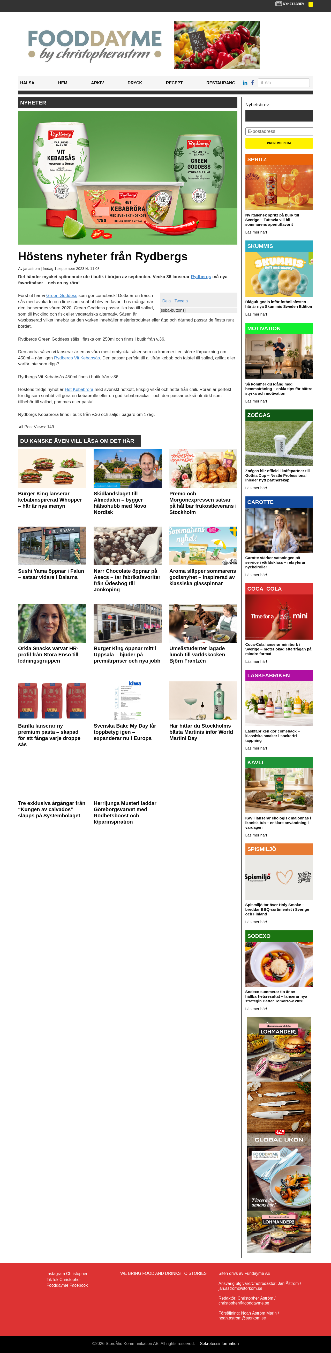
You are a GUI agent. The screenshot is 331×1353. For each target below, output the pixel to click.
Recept (174, 83)
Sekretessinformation (219, 1343)
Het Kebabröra (79, 389)
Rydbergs (201, 276)
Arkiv (97, 83)
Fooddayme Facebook (67, 1285)
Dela (166, 301)
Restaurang (220, 83)
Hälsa (27, 83)
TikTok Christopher (64, 1279)
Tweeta (181, 301)
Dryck (135, 83)
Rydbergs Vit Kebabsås (77, 358)
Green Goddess (61, 295)
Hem (62, 83)
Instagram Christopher (67, 1273)
